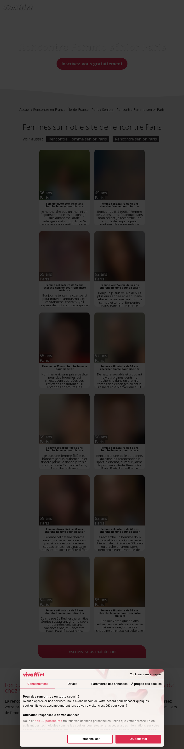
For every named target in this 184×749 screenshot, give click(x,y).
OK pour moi (138, 739)
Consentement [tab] (38, 684)
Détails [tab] (72, 684)
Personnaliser (89, 739)
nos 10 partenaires (48, 721)
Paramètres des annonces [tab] (109, 684)
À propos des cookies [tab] (146, 684)
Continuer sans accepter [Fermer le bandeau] (145, 674)
